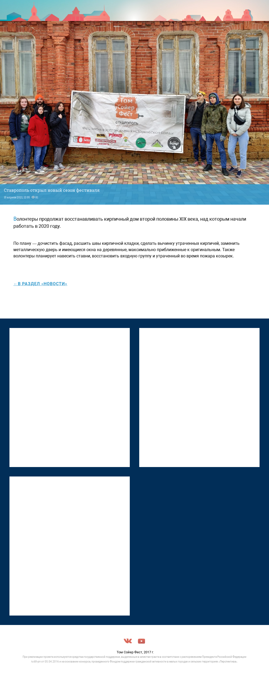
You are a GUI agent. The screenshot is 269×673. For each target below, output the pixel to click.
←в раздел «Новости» (40, 283)
